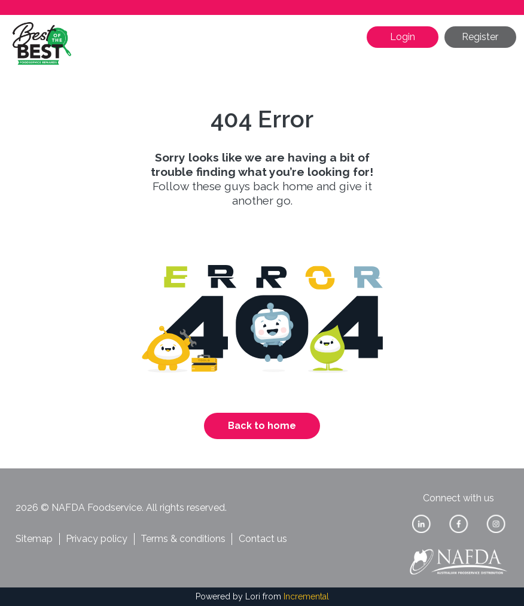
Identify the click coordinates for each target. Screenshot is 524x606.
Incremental (306, 596)
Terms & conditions (183, 538)
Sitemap (34, 538)
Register (480, 36)
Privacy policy (96, 538)
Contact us (263, 538)
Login (402, 36)
